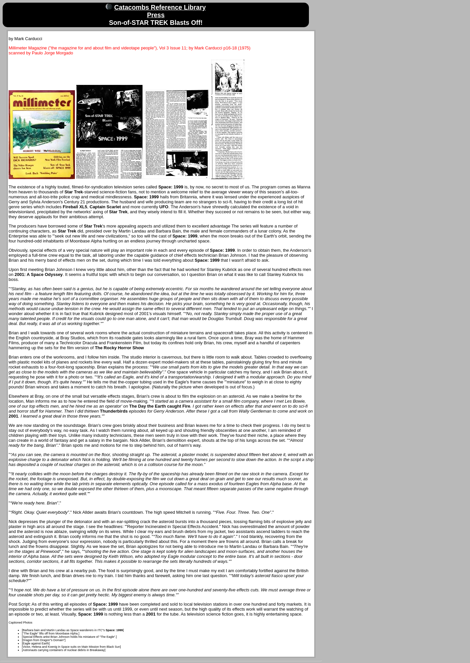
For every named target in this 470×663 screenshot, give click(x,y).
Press (155, 15)
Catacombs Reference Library (160, 7)
